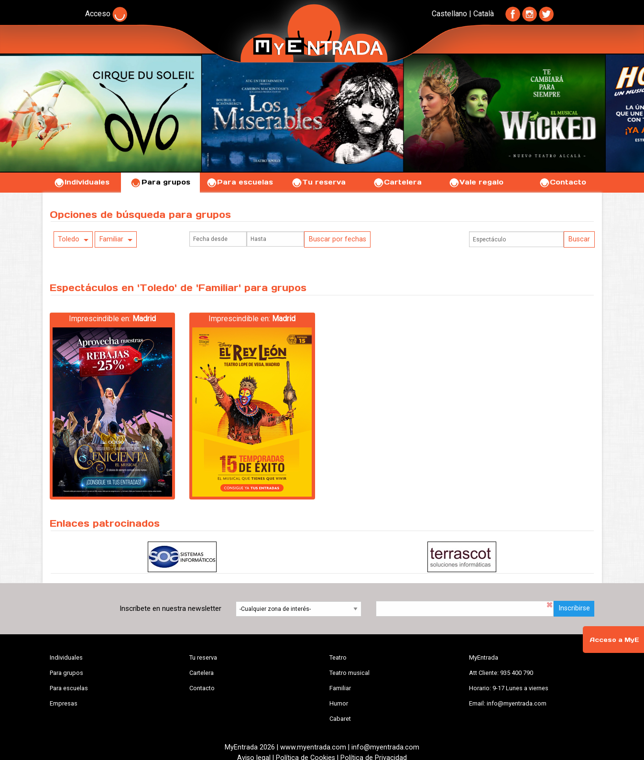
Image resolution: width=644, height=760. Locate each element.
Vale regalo (475, 182)
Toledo (68, 239)
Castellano (449, 13)
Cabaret (340, 718)
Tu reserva (318, 182)
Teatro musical (349, 672)
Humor (338, 703)
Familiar (111, 239)
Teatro (338, 657)
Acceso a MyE (614, 640)
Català (483, 13)
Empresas (63, 703)
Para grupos (160, 182)
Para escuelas (239, 182)
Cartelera (397, 182)
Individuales (81, 182)
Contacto (562, 182)
